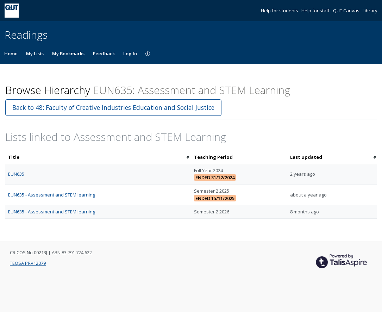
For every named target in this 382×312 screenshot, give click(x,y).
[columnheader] (98, 157)
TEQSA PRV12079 (28, 263)
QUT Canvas (347, 10)
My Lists (35, 53)
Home (11, 53)
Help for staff (316, 10)
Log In (130, 53)
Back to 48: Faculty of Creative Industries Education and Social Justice (113, 107)
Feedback (104, 53)
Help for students (280, 10)
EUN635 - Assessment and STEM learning (51, 195)
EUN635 (16, 174)
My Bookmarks (68, 53)
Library (370, 10)
